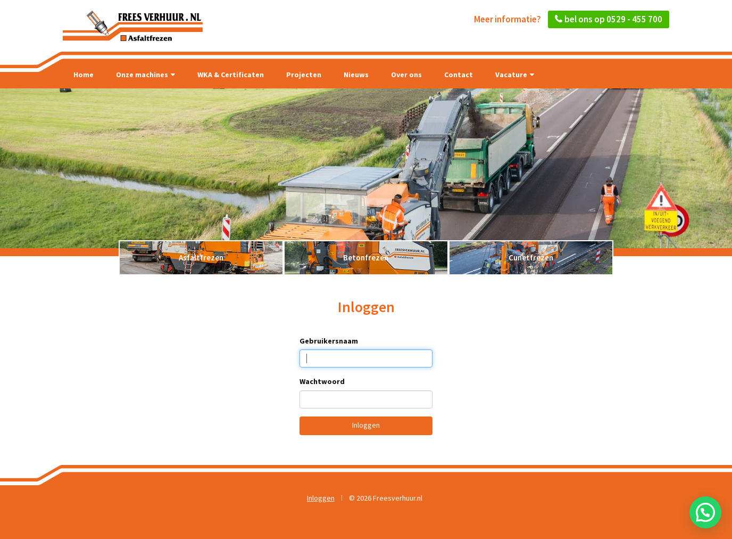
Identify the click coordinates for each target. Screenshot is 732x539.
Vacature (514, 74)
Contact (458, 74)
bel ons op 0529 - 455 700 (613, 19)
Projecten (303, 74)
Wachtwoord (322, 381)
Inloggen (366, 425)
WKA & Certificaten (230, 74)
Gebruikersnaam (329, 341)
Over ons (406, 74)
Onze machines (145, 74)
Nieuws (356, 74)
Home (83, 74)
